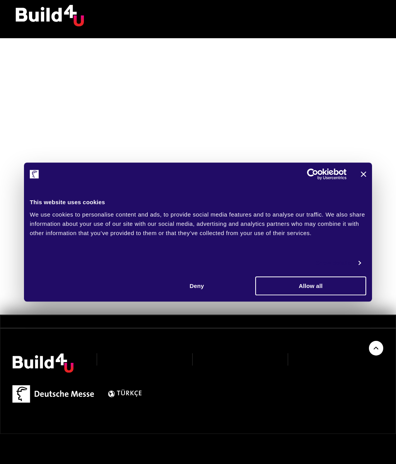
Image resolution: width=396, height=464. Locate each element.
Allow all (311, 286)
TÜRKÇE (129, 393)
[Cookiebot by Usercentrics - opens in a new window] (312, 174)
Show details (334, 262)
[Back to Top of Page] (376, 348)
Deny (196, 286)
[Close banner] (363, 174)
